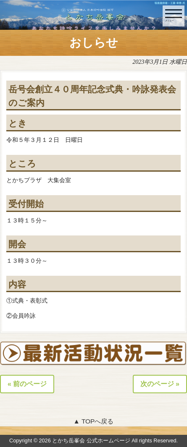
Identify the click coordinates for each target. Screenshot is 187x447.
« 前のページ (27, 383)
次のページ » (159, 383)
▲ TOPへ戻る (94, 421)
